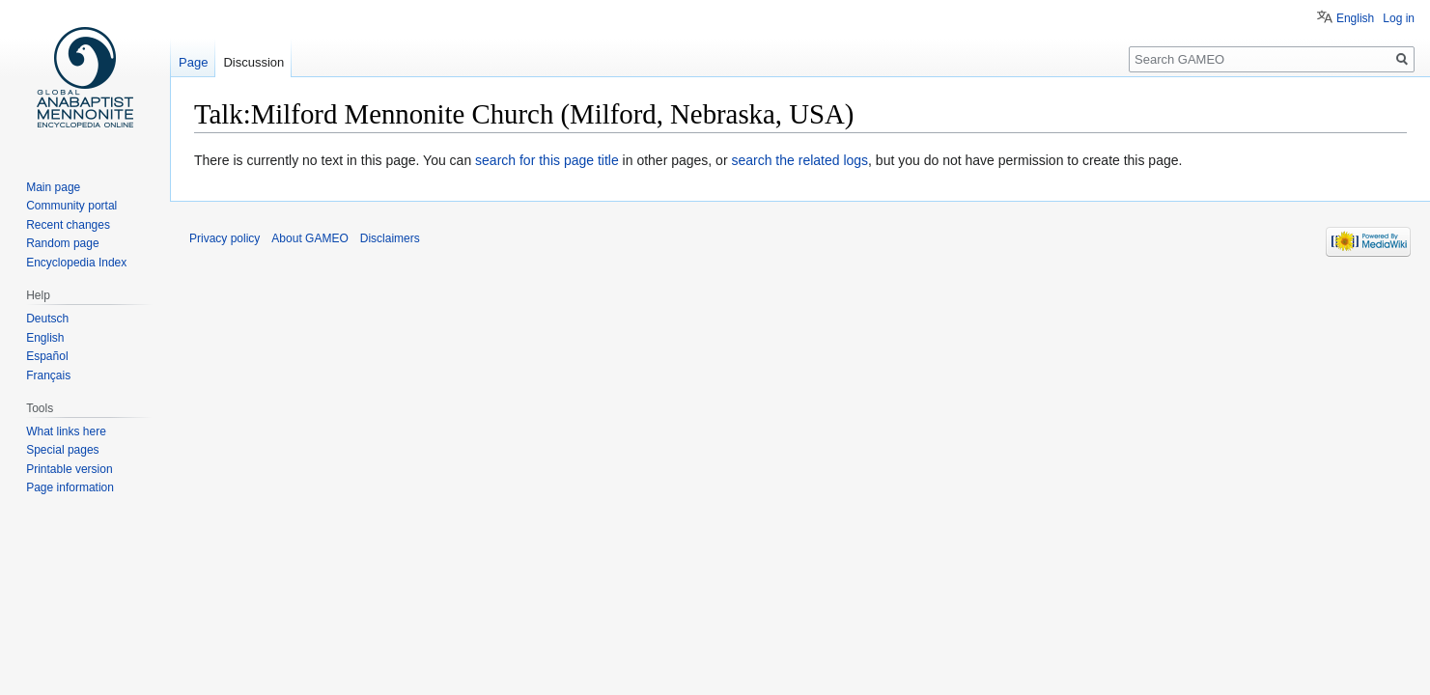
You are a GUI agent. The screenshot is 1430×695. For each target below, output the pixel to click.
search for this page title (547, 160)
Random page (62, 243)
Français (48, 375)
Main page (53, 187)
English (1355, 18)
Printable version (69, 469)
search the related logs (799, 160)
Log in (1399, 18)
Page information (70, 487)
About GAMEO (309, 238)
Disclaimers (390, 238)
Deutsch (47, 318)
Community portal (71, 205)
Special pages (62, 450)
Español (47, 356)
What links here (66, 431)
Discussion (253, 62)
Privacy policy (224, 238)
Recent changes (68, 225)
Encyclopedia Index (76, 262)
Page (193, 62)
